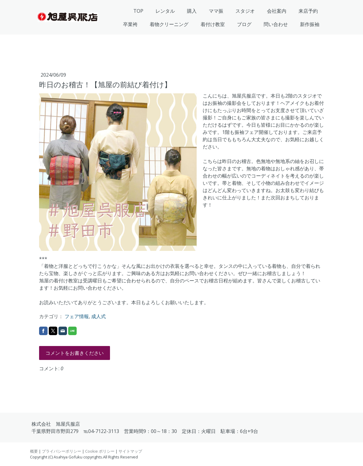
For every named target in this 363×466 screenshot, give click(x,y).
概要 (34, 451)
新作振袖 (309, 24)
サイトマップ (130, 451)
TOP (138, 11)
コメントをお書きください (74, 353)
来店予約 (308, 11)
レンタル (165, 11)
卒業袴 (130, 24)
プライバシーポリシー (61, 451)
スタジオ (245, 11)
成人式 (98, 316)
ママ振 (216, 11)
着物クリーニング (169, 24)
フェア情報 (77, 316)
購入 (192, 11)
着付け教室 (213, 24)
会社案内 (276, 11)
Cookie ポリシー (100, 451)
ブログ (244, 24)
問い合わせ (276, 24)
